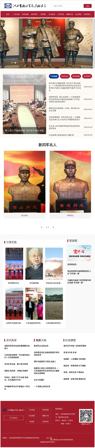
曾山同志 (24, 215)
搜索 (87, 6)
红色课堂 (70, 340)
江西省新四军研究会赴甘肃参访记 (34, 324)
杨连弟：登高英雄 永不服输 (75, 366)
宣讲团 (31, 422)
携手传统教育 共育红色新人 (45, 361)
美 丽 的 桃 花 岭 (70, 352)
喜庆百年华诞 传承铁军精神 (75, 346)
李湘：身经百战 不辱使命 (74, 372)
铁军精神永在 (14, 283)
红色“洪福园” (39, 380)
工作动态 (32, 410)
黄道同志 (70, 215)
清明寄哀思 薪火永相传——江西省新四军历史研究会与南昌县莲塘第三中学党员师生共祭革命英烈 (64, 99)
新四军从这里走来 (41, 346)
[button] (12, 62)
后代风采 (11, 340)
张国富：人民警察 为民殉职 (75, 359)
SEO (47, 438)
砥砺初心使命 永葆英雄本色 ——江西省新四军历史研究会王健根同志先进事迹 (46, 370)
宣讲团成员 (71, 264)
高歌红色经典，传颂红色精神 (16, 371)
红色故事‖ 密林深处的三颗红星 (61, 135)
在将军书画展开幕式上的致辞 (14, 324)
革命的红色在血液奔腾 (54, 284)
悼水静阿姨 (34, 283)
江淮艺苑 (11, 242)
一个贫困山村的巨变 (42, 386)
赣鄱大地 (41, 340)
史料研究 (45, 422)
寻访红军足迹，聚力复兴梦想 (16, 364)
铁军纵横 (45, 410)
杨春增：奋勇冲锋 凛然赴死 (75, 379)
